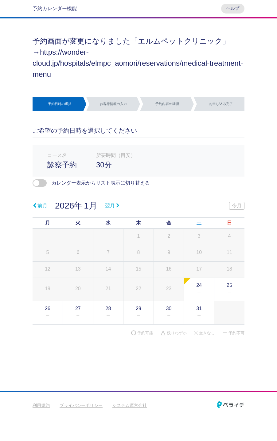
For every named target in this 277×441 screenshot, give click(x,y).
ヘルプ (232, 8)
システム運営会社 (129, 405)
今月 (237, 205)
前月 (40, 205)
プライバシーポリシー (81, 405)
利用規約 (41, 405)
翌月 (112, 205)
